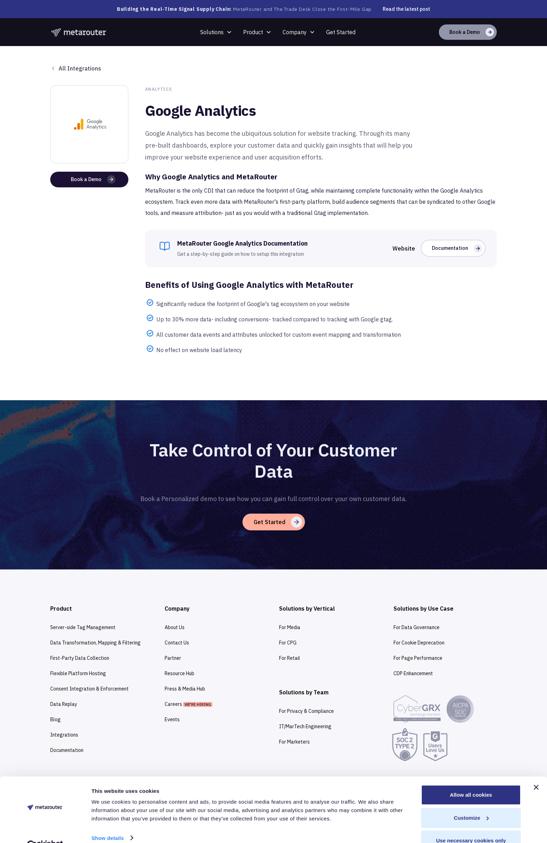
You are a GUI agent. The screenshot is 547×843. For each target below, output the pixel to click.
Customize (471, 802)
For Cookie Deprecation (419, 643)
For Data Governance (417, 627)
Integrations (64, 735)
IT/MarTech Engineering (305, 726)
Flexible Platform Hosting (78, 673)
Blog (55, 719)
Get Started (340, 32)
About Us (175, 627)
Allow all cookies (471, 779)
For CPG (288, 643)
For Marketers (294, 742)
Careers (188, 704)
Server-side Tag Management (82, 627)
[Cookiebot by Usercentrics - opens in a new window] (45, 829)
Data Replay (63, 704)
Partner (173, 658)
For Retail (289, 658)
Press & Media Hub (185, 689)
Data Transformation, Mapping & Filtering (95, 643)
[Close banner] (536, 771)
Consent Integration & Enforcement (89, 689)
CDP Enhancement (413, 673)
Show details (107, 822)
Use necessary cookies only (471, 824)
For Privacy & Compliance (306, 711)
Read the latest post (406, 9)
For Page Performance (418, 658)
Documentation (66, 750)
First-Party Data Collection (79, 658)
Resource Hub (179, 673)
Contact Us (177, 643)
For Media (289, 627)
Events (172, 719)
